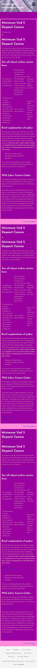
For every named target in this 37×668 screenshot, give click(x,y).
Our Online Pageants (23, 656)
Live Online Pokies (7, 418)
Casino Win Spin (6, 571)
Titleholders (16, 649)
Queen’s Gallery (26, 649)
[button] (34, 3)
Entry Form (11, 656)
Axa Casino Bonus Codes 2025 (10, 608)
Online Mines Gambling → (29, 221)
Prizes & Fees (27, 653)
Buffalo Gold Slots (7, 636)
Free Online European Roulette (10, 214)
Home (8, 649)
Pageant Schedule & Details (13, 653)
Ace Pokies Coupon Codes (9, 569)
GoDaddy (21, 664)
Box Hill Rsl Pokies (7, 567)
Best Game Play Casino (8, 416)
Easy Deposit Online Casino (9, 170)
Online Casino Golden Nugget (10, 263)
